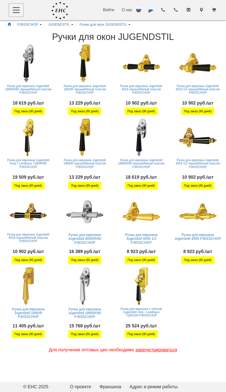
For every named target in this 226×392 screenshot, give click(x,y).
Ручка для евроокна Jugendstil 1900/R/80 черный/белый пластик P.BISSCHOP (28, 89)
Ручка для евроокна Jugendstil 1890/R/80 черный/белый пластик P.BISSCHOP (141, 163)
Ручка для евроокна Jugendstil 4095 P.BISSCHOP (198, 237)
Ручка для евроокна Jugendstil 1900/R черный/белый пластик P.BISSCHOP (85, 89)
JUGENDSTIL (59, 24)
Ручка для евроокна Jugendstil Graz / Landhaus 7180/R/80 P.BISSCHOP (28, 163)
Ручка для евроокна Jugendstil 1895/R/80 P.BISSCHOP (84, 313)
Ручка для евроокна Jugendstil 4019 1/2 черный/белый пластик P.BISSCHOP (198, 89)
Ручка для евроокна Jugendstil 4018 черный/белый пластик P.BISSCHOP (28, 238)
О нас (127, 10)
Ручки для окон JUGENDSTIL (103, 24)
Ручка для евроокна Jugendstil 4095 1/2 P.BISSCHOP (141, 239)
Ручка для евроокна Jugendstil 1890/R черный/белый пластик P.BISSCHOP (85, 163)
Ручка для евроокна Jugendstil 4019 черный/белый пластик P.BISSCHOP (141, 89)
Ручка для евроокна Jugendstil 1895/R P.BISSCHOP (28, 313)
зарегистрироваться (156, 349)
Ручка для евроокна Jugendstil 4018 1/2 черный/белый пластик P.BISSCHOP (198, 163)
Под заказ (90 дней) (28, 111)
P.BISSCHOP (27, 24)
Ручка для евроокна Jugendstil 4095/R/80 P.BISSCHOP (84, 239)
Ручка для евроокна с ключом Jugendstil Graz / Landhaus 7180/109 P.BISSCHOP (141, 312)
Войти (108, 10)
